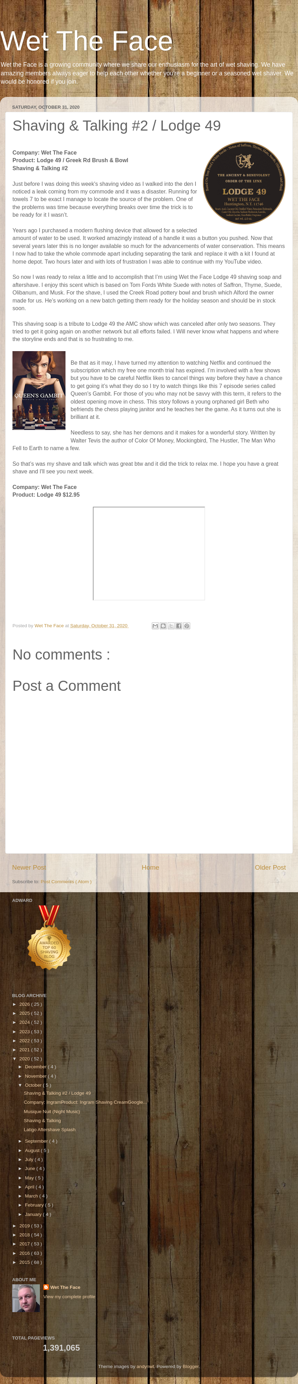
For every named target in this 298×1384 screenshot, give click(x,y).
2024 (25, 1022)
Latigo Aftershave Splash (50, 1129)
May (30, 1177)
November (36, 1076)
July (30, 1159)
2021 (25, 1049)
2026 (25, 1004)
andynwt (145, 1366)
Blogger (191, 1366)
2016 (25, 1253)
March (32, 1196)
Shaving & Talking (42, 1120)
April (30, 1187)
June (30, 1168)
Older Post (270, 867)
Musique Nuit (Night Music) (52, 1111)
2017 (25, 1243)
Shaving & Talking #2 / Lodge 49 (57, 1093)
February (35, 1205)
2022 (25, 1040)
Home (150, 867)
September (37, 1141)
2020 (25, 1058)
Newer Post (29, 867)
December (36, 1066)
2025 (25, 1013)
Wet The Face (86, 40)
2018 (25, 1234)
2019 (25, 1225)
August (33, 1150)
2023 (25, 1031)
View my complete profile (69, 1296)
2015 (25, 1262)
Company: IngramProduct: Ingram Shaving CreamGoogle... (85, 1102)
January (34, 1214)
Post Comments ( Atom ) (66, 881)
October (34, 1085)
